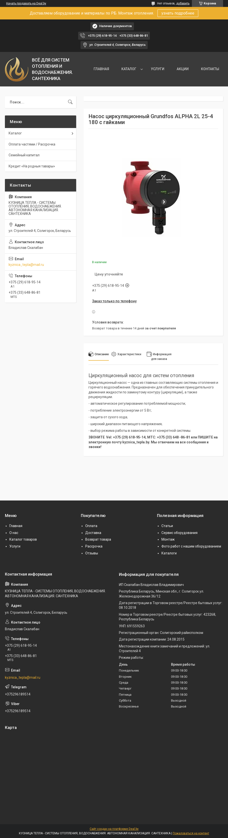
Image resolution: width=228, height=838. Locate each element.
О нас (13, 533)
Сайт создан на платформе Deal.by (114, 829)
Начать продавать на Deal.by (26, 3)
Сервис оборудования (179, 533)
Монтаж (168, 539)
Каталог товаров (23, 539)
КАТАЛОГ (128, 69)
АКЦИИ (183, 69)
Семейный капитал (24, 155)
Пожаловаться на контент (191, 833)
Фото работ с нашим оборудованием (191, 546)
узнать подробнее (177, 13)
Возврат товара (98, 539)
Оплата (91, 526)
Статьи (167, 526)
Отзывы (91, 553)
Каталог (15, 133)
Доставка (93, 533)
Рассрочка (93, 546)
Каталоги (169, 553)
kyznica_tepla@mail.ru (26, 265)
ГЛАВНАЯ (101, 69)
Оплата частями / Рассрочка (32, 144)
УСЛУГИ (157, 69)
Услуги (14, 546)
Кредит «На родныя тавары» (32, 166)
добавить (182, 3)
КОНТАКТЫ (210, 69)
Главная (15, 526)
